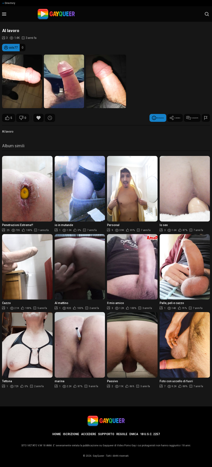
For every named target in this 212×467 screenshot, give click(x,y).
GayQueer (98, 455)
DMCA (133, 434)
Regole (121, 434)
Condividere (154, 118)
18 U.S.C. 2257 (150, 434)
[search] (207, 14)
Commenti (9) (184, 118)
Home (56, 434)
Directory (8, 3)
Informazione (124, 118)
